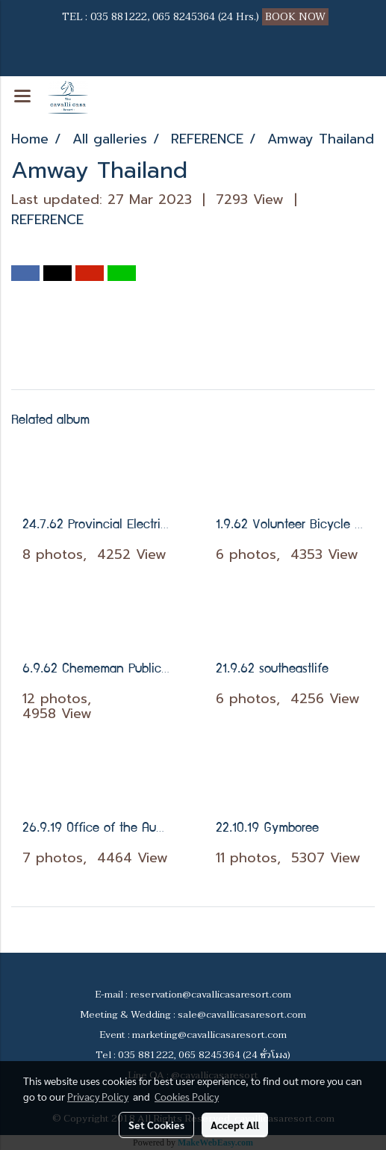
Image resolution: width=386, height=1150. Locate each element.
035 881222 (118, 16)
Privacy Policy (97, 1096)
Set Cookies (156, 1124)
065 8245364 (183, 16)
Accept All (235, 1124)
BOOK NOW (297, 16)
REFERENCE (47, 219)
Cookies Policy (187, 1096)
